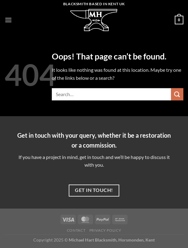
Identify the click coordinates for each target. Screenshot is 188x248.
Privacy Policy (105, 230)
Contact (76, 230)
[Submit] (177, 94)
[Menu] (8, 19)
